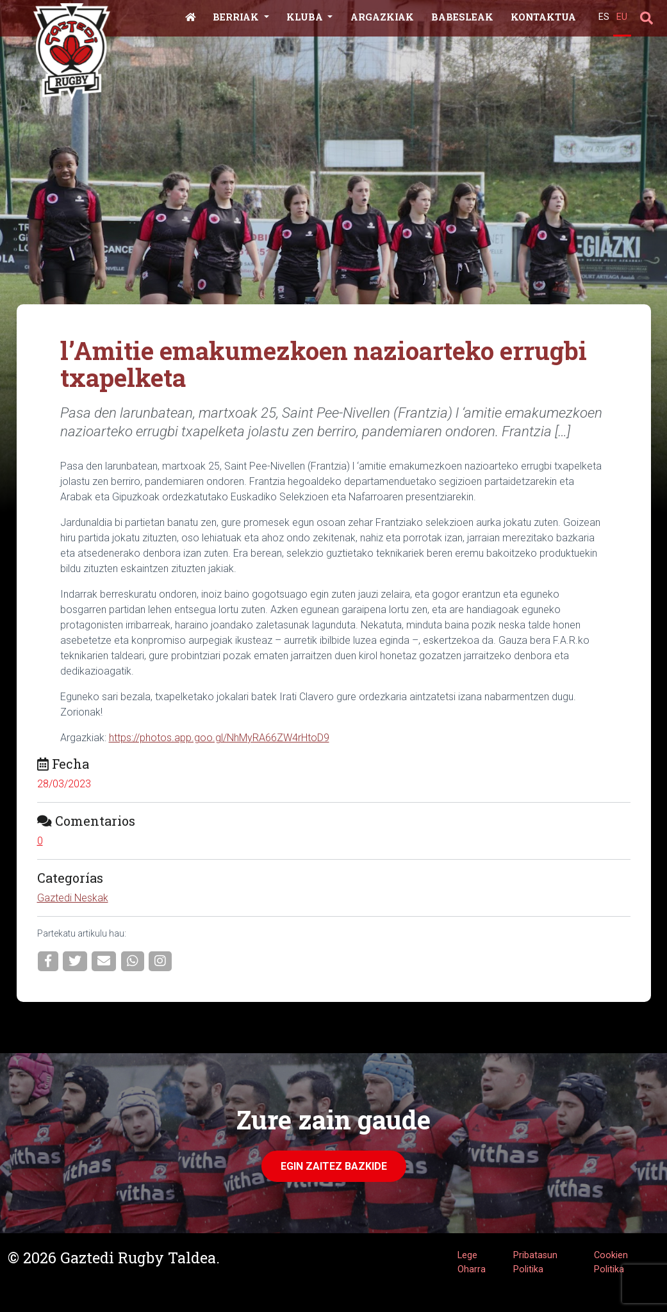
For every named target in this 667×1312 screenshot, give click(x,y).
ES (603, 17)
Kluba (305, 17)
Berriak (237, 17)
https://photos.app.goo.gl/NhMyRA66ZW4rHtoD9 (219, 738)
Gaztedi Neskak (72, 898)
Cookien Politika (611, 1262)
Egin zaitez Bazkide (334, 1166)
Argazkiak (382, 17)
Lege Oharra (471, 1262)
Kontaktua (543, 17)
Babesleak (462, 17)
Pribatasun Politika (535, 1262)
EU (621, 17)
